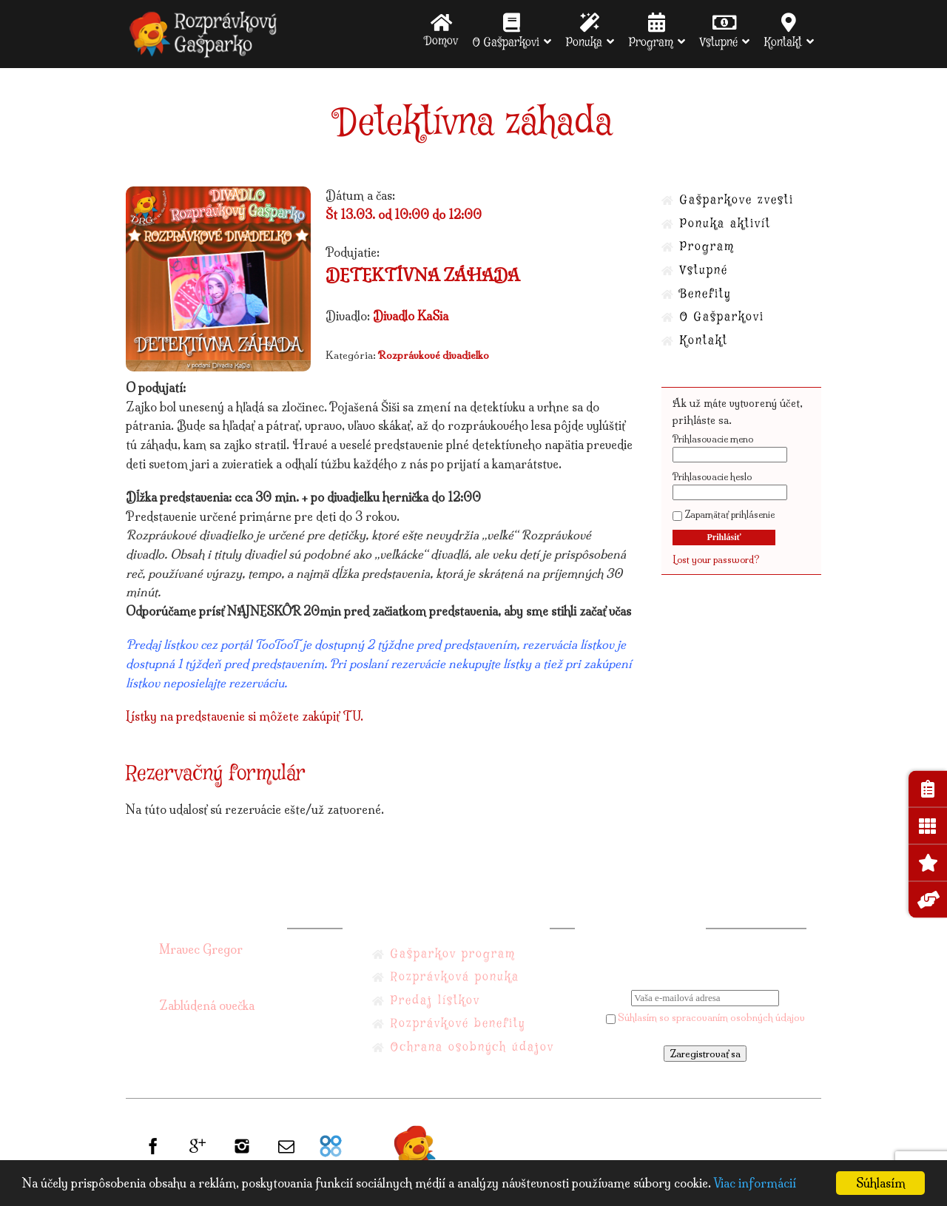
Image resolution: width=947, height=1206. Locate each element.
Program (651, 30)
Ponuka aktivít (725, 224)
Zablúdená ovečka (207, 1005)
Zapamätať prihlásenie (724, 514)
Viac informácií (754, 1183)
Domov (441, 30)
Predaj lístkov (435, 1000)
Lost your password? (716, 559)
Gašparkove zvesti (737, 200)
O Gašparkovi (506, 30)
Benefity (705, 294)
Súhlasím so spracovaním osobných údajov (705, 1017)
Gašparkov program (453, 954)
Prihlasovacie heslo (712, 476)
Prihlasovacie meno (713, 439)
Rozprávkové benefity (458, 1023)
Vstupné (719, 30)
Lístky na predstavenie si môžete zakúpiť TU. (244, 716)
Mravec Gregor (201, 949)
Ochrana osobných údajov (472, 1047)
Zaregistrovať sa (705, 1054)
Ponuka (584, 30)
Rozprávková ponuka (455, 977)
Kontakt (783, 30)
